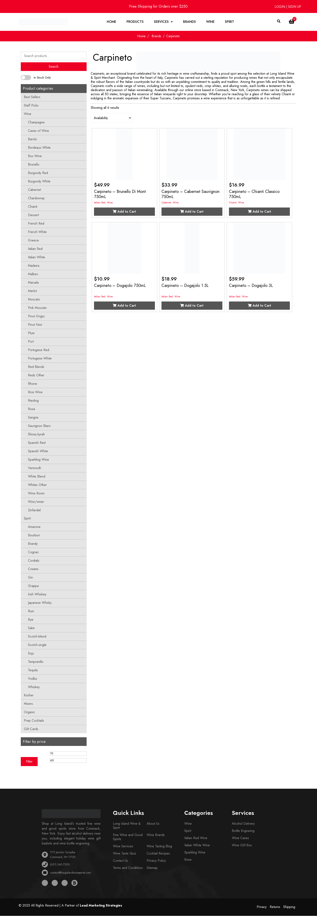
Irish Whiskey (37, 594)
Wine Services (123, 846)
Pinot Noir (35, 324)
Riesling (33, 400)
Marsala (33, 282)
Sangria (33, 417)
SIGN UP (294, 6)
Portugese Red (38, 350)
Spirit (229, 22)
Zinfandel (34, 510)
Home (111, 22)
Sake (31, 628)
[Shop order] (111, 118)
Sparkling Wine (38, 459)
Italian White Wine (197, 845)
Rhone (32, 383)
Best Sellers (32, 97)
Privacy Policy (156, 860)
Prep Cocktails (34, 720)
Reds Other (36, 375)
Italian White (36, 257)
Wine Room (36, 493)
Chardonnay (36, 198)
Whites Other (37, 485)
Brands (189, 22)
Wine (210, 22)
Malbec (33, 274)
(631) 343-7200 (60, 865)
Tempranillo (35, 662)
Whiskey (34, 687)
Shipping (289, 907)
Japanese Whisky (40, 603)
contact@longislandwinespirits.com (70, 873)
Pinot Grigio (36, 316)
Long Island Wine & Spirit (127, 825)
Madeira (33, 265)
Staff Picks (31, 105)
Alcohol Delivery (243, 823)
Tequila (33, 670)
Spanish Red (36, 443)
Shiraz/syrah (36, 434)
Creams (33, 569)
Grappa (33, 586)
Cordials (33, 560)
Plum (31, 333)
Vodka (32, 678)
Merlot (32, 291)
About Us (153, 823)
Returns (275, 907)
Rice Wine (35, 392)
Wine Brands (156, 835)
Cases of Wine (38, 131)
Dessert (33, 215)
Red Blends (36, 367)
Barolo (32, 139)
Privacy (262, 907)
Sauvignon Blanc (39, 426)
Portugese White (40, 358)
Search (53, 67)
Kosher (29, 695)
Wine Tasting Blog (159, 846)
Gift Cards (31, 729)
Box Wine (35, 156)
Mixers (28, 703)
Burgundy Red (38, 173)
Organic (29, 712)
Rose (31, 409)
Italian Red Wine (195, 838)
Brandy (33, 543)
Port (31, 341)
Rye (30, 619)
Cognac (33, 552)
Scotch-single (37, 645)
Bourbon (34, 535)
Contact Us (120, 860)
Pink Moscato (37, 308)
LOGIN (280, 6)
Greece (33, 240)
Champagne (36, 122)
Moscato (34, 299)
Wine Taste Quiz (124, 853)
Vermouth (34, 468)
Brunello (33, 164)
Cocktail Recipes (158, 853)
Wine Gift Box (242, 845)
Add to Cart (124, 212)
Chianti (32, 206)
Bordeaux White (39, 147)
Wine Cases (240, 838)
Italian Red (35, 249)
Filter (29, 761)
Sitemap (152, 868)
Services (161, 22)
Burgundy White (39, 181)
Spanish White (38, 451)
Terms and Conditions (128, 868)
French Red (36, 223)
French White (37, 232)
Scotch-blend (37, 636)
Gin (30, 577)
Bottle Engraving (243, 831)
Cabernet (34, 190)
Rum (31, 611)
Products (135, 22)
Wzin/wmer (36, 502)
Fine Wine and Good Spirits (128, 837)
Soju (31, 653)
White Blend (36, 476)
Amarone (34, 527)
